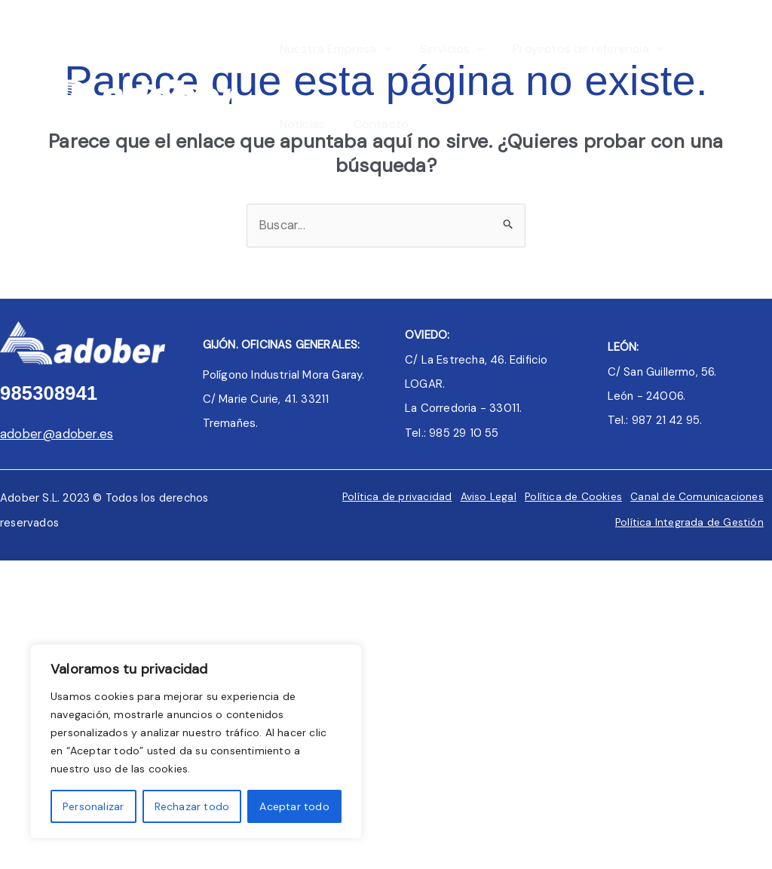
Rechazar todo (192, 806)
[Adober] (135, 85)
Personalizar (93, 806)
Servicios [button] (446, 49)
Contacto (375, 124)
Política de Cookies (568, 497)
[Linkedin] (748, 88)
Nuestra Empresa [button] (333, 49)
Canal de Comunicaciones (694, 497)
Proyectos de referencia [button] (578, 49)
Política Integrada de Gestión (686, 522)
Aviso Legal (479, 497)
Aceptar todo (294, 806)
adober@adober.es (58, 434)
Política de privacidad (384, 497)
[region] (196, 741)
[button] (382, 49)
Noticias (300, 124)
